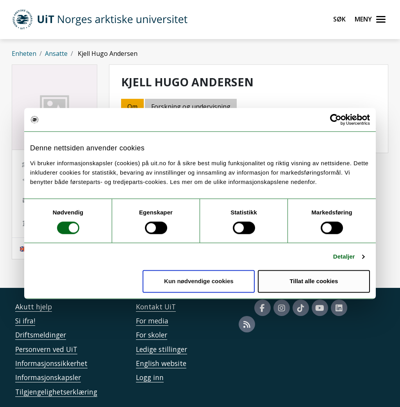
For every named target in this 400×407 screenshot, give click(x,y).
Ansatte (56, 53)
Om (132, 106)
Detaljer (344, 256)
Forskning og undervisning (190, 106)
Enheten (24, 53)
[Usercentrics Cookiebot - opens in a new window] (336, 119)
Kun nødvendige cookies (199, 281)
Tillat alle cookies (313, 281)
